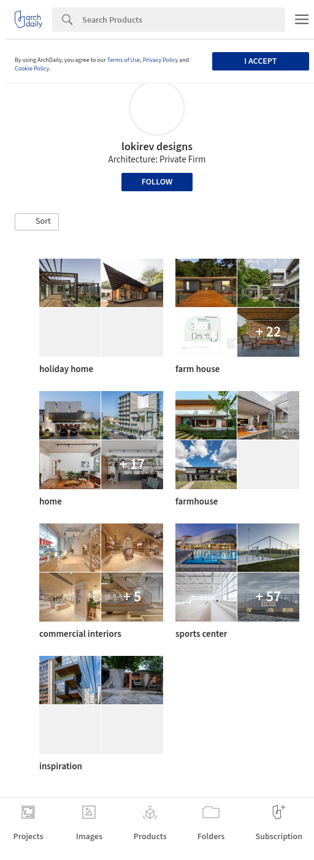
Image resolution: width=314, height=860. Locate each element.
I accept (260, 61)
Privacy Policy (160, 60)
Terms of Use (123, 60)
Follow (157, 182)
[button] (37, 221)
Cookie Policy (32, 68)
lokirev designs (157, 146)
